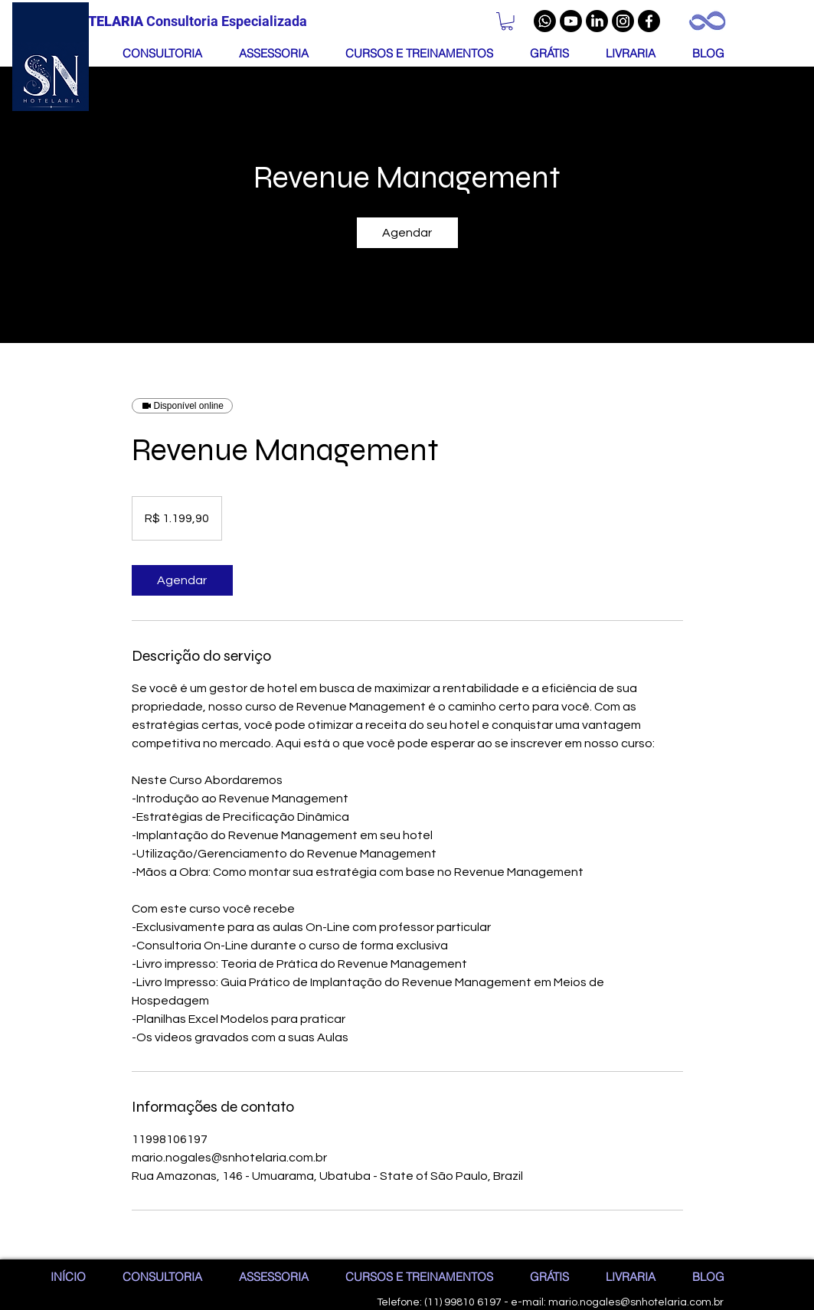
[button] (507, 21)
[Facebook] (649, 21)
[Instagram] (623, 21)
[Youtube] (571, 21)
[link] (407, 232)
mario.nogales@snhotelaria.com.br (636, 1302)
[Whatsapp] (545, 21)
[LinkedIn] (597, 21)
